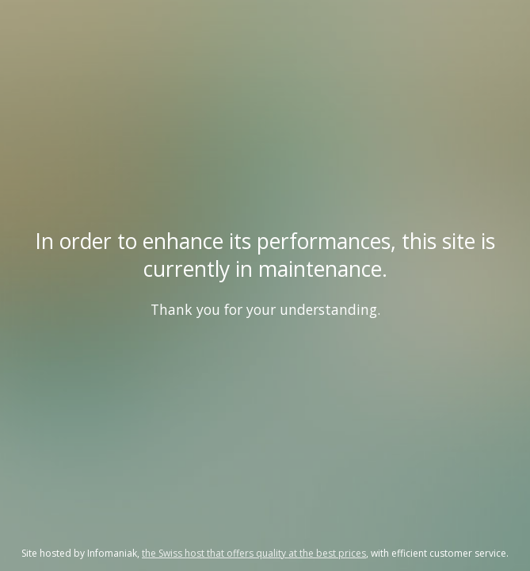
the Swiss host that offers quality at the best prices (254, 553)
